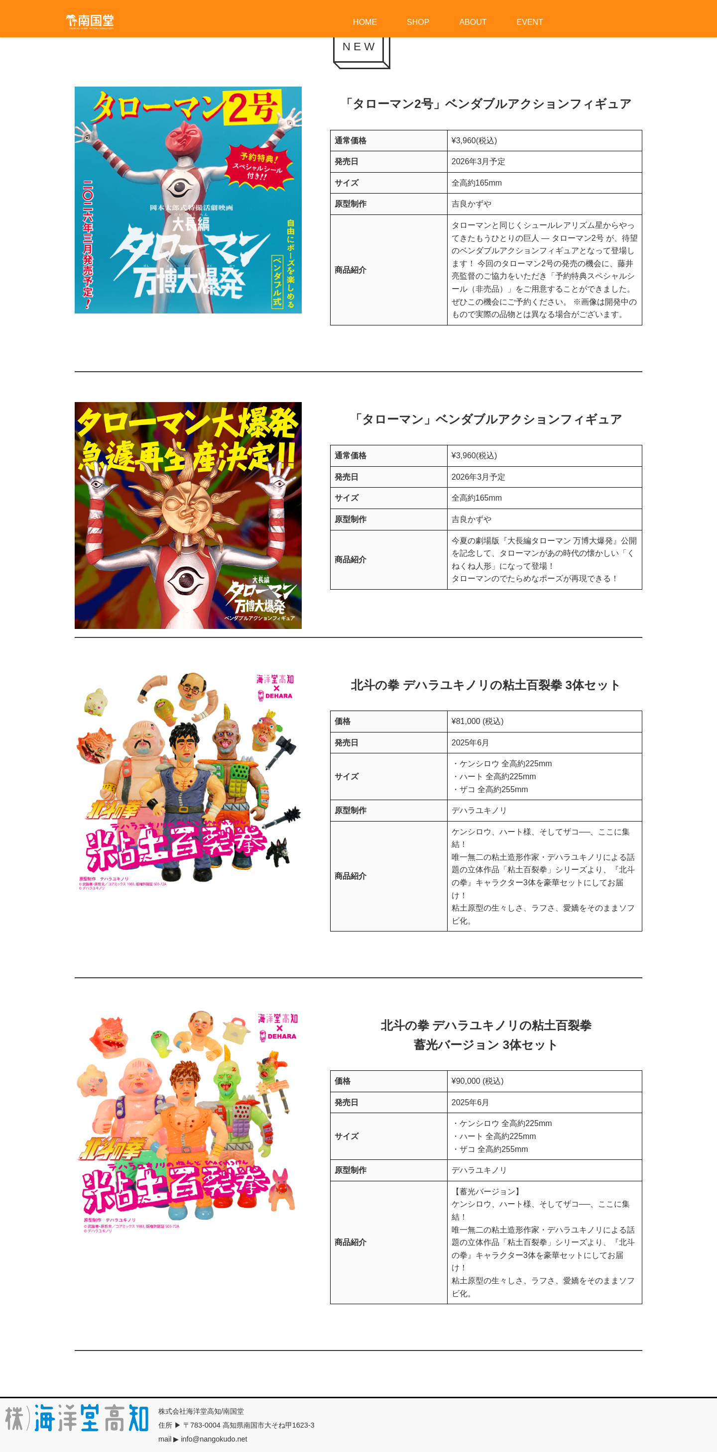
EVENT (530, 22)
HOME (365, 22)
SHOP (418, 22)
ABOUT (472, 22)
